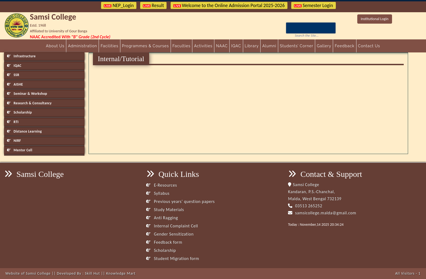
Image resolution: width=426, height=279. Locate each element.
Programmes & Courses (145, 46)
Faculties (182, 46)
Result (153, 5)
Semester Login (313, 5)
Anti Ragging (162, 217)
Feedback (344, 46)
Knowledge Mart (121, 273)
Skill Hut (92, 273)
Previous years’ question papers (180, 201)
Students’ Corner (296, 46)
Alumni (269, 46)
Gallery (324, 46)
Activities (203, 46)
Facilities (109, 46)
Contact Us (369, 46)
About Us (55, 46)
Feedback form (164, 242)
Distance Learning (24, 131)
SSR (13, 75)
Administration (82, 46)
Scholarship (19, 112)
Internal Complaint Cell (172, 225)
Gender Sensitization (170, 234)
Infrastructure (21, 56)
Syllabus (158, 193)
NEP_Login (119, 5)
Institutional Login (375, 19)
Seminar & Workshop (27, 94)
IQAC (236, 46)
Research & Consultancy (29, 103)
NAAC (222, 46)
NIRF (14, 141)
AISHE (15, 84)
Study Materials (165, 209)
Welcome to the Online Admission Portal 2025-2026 (229, 5)
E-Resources (161, 185)
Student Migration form (172, 258)
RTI (13, 122)
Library (252, 46)
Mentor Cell (19, 150)
